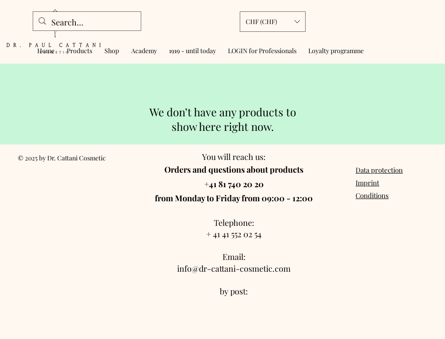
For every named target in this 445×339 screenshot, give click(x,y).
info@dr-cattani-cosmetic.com (234, 268)
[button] (273, 21)
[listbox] (273, 21)
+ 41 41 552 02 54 (234, 234)
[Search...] (86, 23)
